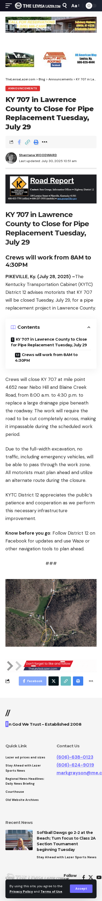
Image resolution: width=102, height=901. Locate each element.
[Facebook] (83, 878)
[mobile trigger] (10, 5)
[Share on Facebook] (19, 142)
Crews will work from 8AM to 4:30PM (46, 357)
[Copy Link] (27, 142)
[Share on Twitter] (53, 681)
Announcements (22, 88)
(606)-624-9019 (75, 765)
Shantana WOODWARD (38, 155)
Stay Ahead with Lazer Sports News (67, 857)
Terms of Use (51, 891)
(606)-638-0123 (75, 757)
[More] (44, 142)
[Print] (36, 142)
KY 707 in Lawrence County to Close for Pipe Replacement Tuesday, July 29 (49, 342)
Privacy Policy (21, 891)
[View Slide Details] (51, 25)
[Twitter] (90, 878)
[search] (65, 5)
